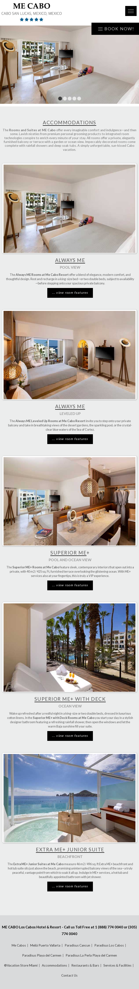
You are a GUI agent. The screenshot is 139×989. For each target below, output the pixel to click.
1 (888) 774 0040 (109, 927)
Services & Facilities (117, 965)
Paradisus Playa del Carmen (41, 955)
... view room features (70, 292)
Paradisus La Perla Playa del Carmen (91, 955)
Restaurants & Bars (85, 965)
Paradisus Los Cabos (109, 945)
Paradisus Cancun (77, 945)
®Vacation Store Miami (21, 965)
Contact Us (69, 975)
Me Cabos (19, 945)
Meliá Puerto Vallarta (45, 945)
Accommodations (54, 965)
